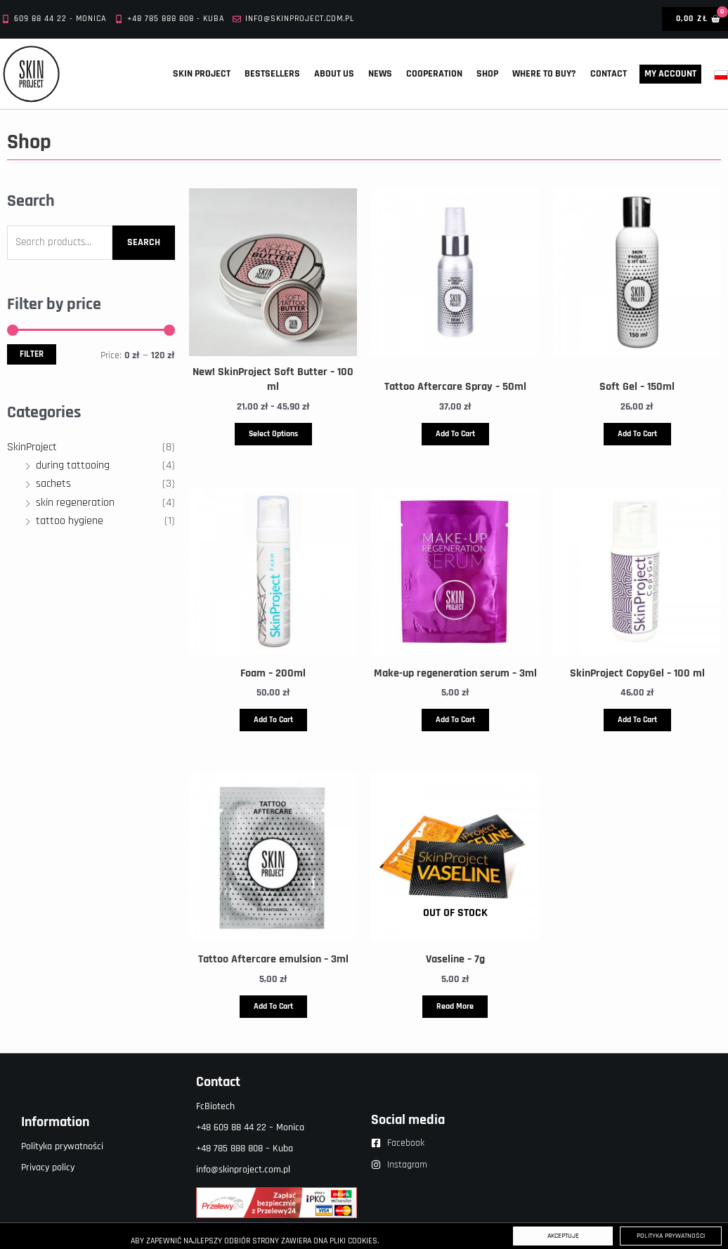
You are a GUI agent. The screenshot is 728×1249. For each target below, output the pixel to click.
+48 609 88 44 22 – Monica (250, 1127)
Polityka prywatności (62, 1146)
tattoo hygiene (69, 521)
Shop (487, 73)
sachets (53, 483)
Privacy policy (47, 1167)
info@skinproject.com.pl (243, 1169)
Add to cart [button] (455, 434)
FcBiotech (215, 1106)
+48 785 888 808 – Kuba (244, 1148)
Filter (32, 354)
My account (670, 73)
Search (143, 242)
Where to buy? (544, 73)
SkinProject (32, 447)
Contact (608, 73)
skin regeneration (75, 502)
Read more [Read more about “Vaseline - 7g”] (455, 1006)
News (380, 73)
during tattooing (73, 465)
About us (334, 73)
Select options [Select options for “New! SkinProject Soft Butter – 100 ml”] (273, 434)
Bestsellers (272, 73)
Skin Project (201, 73)
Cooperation (434, 73)
